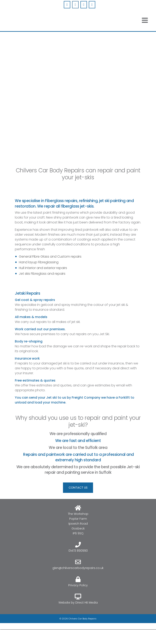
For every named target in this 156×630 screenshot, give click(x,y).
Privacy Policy (78, 585)
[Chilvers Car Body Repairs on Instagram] (75, 4)
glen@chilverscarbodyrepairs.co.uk (78, 568)
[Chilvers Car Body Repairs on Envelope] (83, 4)
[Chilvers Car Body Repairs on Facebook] (67, 4)
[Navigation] (145, 20)
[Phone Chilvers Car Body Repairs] (92, 4)
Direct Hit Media (86, 602)
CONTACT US (78, 488)
